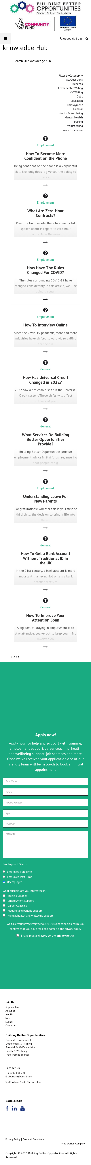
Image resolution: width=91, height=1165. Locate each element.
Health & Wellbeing (70, 113)
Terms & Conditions (33, 1139)
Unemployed (14, 882)
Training (78, 121)
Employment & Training (19, 1043)
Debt (80, 96)
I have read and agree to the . (45, 935)
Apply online (12, 1007)
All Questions (74, 79)
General (78, 109)
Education (77, 100)
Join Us (9, 1014)
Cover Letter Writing (70, 88)
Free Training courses (17, 1054)
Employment (75, 105)
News (8, 1018)
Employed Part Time (19, 877)
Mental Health (74, 117)
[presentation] (33, 955)
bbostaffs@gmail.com (20, 1076)
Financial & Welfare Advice (20, 1047)
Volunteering (75, 126)
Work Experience (73, 130)
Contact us (11, 1025)
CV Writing (76, 92)
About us (10, 1010)
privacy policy (73, 929)
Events (9, 1021)
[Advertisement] (45, 702)
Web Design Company (73, 1143)
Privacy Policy (12, 1139)
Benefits (77, 84)
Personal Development (18, 1040)
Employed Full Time (19, 871)
